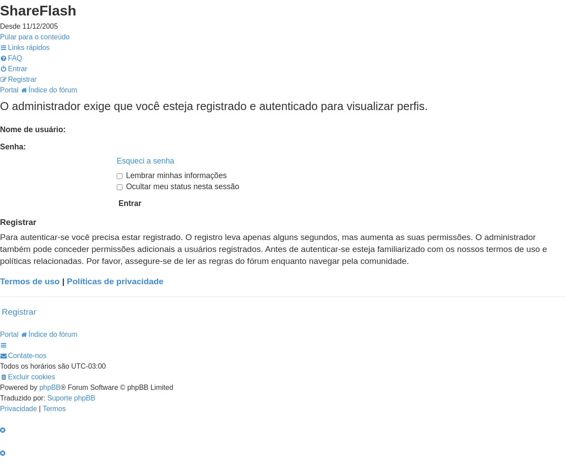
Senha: (13, 146)
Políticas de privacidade (115, 281)
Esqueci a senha (145, 160)
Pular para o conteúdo (34, 37)
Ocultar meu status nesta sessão (178, 186)
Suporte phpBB (71, 398)
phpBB (50, 387)
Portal (9, 90)
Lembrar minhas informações (172, 175)
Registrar (19, 311)
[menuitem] (11, 58)
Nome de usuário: (33, 129)
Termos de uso (30, 281)
